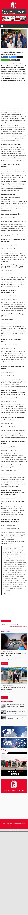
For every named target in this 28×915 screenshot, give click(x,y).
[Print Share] (17, 60)
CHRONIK (3, 620)
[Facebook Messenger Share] (13, 57)
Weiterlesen (4, 663)
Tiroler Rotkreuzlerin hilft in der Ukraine (17, 626)
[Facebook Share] (4, 57)
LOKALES (8, 620)
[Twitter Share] (20, 57)
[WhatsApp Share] (5, 60)
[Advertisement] (11, 95)
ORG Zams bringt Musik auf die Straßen (10, 624)
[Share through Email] (12, 60)
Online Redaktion (10, 50)
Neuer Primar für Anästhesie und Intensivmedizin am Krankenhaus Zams (15, 706)
